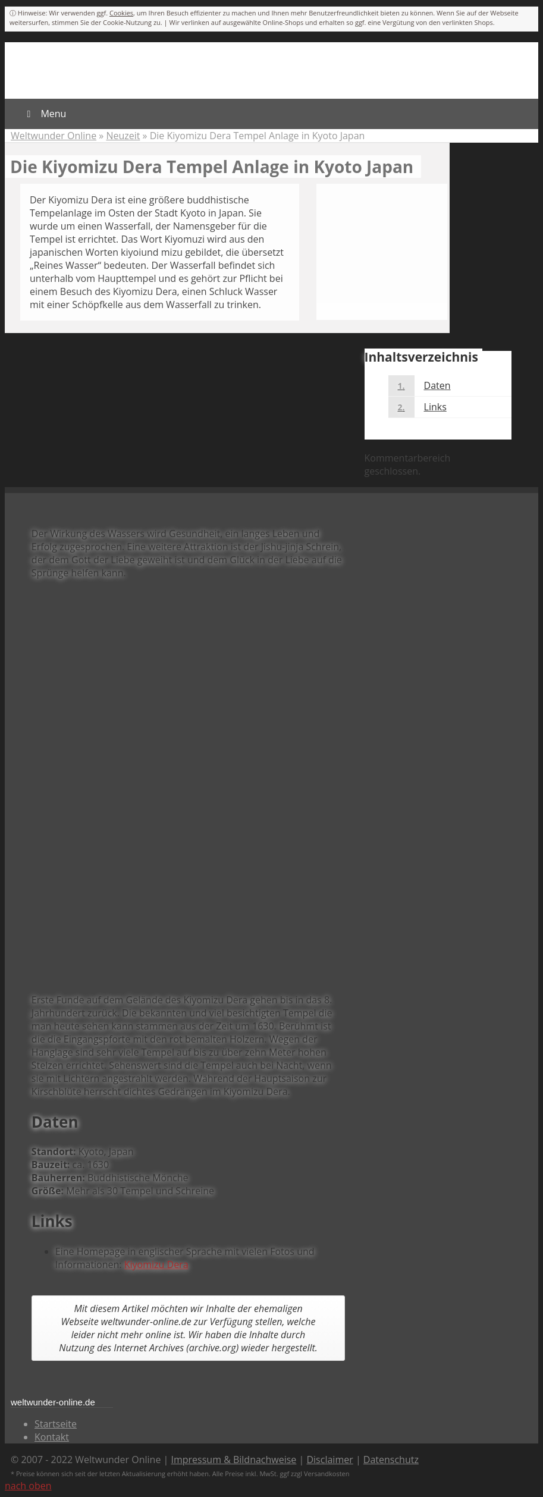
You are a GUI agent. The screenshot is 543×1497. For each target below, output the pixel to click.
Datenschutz (391, 1459)
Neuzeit (123, 135)
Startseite (55, 1423)
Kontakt (51, 1436)
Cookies (121, 12)
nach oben (28, 1485)
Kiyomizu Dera (156, 1264)
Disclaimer (329, 1459)
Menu (44, 113)
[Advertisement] (188, 434)
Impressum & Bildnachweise (234, 1459)
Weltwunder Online (53, 135)
